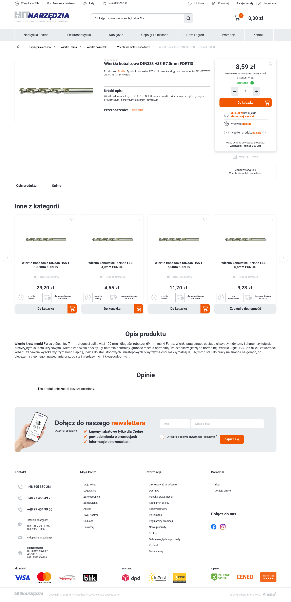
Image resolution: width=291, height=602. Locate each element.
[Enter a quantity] (245, 91)
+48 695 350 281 (118, 3)
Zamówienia (90, 502)
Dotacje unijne (222, 490)
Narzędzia (116, 35)
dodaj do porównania (248, 157)
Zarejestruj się (245, 3)
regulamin (209, 436)
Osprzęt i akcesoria (154, 35)
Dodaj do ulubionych (72, 219)
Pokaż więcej (137, 110)
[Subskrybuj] (175, 423)
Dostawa (154, 490)
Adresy (87, 508)
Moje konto (89, 484)
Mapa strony (156, 551)
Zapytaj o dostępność (245, 309)
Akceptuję (173, 436)
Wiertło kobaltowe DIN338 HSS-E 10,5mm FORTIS (46, 265)
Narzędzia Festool (36, 35)
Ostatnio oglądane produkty (164, 539)
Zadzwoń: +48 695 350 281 (245, 145)
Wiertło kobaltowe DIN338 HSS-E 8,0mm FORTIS (179, 265)
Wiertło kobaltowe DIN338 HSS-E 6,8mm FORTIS (245, 265)
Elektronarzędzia (79, 35)
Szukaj (188, 18)
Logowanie (270, 3)
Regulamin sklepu (159, 502)
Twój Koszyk (90, 514)
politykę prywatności (191, 436)
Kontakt (259, 35)
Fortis (121, 71)
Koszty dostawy (158, 508)
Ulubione (88, 520)
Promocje (228, 35)
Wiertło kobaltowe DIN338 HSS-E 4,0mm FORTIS (112, 265)
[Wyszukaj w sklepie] (137, 18)
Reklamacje (155, 514)
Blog (216, 484)
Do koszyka (245, 102)
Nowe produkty (157, 527)
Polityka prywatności (161, 496)
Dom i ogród (195, 35)
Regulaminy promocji (161, 520)
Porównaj (223, 3)
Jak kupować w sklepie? (163, 484)
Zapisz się (231, 439)
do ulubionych (271, 64)
